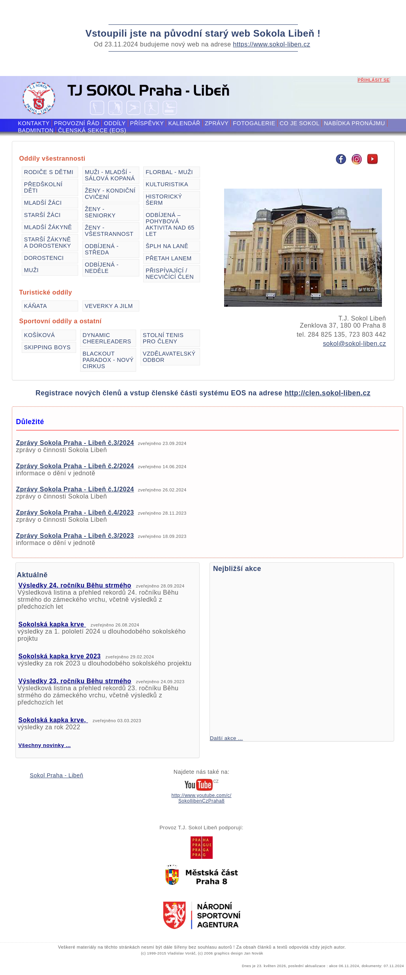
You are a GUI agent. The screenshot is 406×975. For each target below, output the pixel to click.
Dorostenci (44, 258)
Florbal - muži (169, 172)
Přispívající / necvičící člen (170, 273)
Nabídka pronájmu (354, 123)
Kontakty (34, 123)
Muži (31, 270)
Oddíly (114, 123)
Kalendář (184, 123)
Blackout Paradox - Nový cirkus (108, 359)
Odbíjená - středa (102, 249)
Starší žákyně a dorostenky (47, 242)
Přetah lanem (169, 258)
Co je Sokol (300, 123)
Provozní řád (76, 123)
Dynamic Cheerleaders (106, 338)
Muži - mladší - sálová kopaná (110, 175)
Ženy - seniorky (100, 212)
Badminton (36, 130)
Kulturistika (167, 184)
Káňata (35, 306)
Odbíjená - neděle (102, 267)
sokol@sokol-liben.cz (354, 343)
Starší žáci (42, 215)
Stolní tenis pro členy (163, 338)
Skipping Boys (47, 347)
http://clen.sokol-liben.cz (327, 393)
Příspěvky (147, 123)
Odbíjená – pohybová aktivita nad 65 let (170, 224)
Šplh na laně (167, 246)
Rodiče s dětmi (48, 172)
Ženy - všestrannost (109, 230)
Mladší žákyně (48, 227)
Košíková (39, 335)
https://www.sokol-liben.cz (272, 44)
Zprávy (216, 123)
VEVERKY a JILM (109, 306)
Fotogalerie (254, 123)
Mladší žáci (43, 203)
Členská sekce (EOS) (92, 130)
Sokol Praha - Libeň (57, 775)
